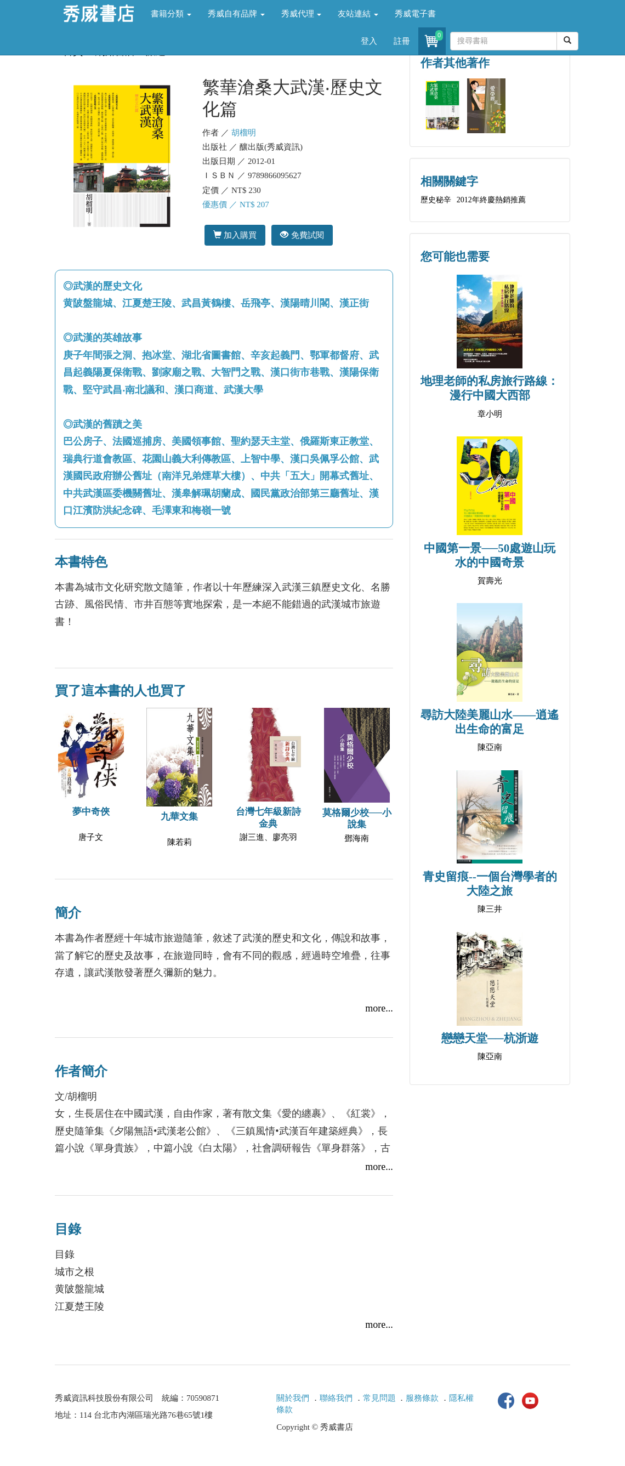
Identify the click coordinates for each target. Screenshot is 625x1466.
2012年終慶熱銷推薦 (491, 200)
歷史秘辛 (436, 200)
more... (379, 1008)
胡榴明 (243, 132)
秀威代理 (301, 13)
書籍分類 (171, 13)
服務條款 (422, 1398)
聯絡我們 (336, 1398)
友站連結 (358, 13)
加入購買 (235, 235)
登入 (369, 41)
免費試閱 (301, 235)
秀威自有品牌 (236, 13)
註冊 (402, 41)
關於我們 (292, 1398)
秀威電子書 (415, 13)
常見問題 (379, 1398)
